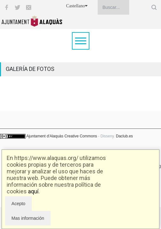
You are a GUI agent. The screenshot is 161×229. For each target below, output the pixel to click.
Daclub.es (124, 136)
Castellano (77, 5)
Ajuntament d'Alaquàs (44, 136)
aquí (33, 191)
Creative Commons (80, 136)
